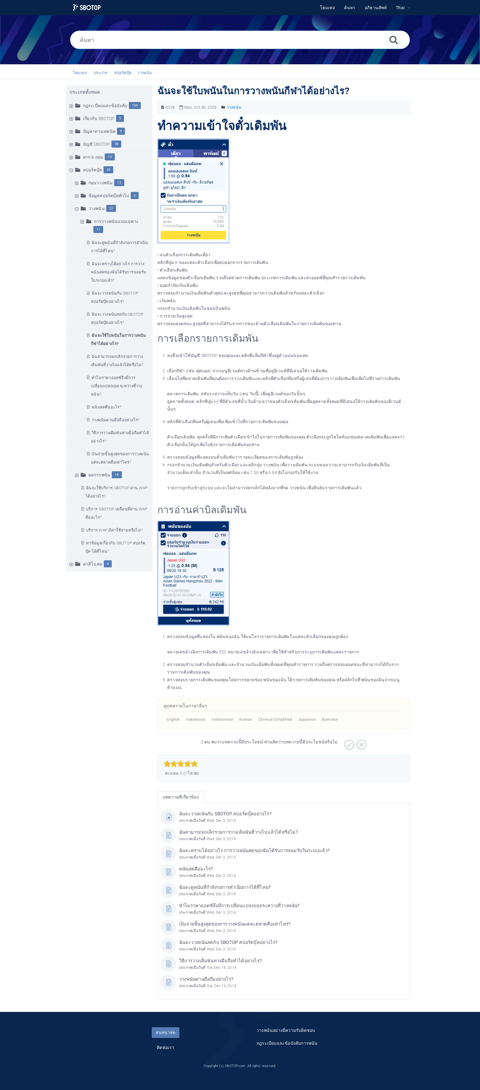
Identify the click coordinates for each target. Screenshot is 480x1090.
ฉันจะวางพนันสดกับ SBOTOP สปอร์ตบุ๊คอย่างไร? (228, 942)
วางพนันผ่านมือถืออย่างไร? (116, 420)
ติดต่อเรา (165, 1047)
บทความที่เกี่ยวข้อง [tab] (181, 797)
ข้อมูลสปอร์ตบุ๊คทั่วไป (108, 195)
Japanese (307, 719)
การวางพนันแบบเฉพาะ (116, 221)
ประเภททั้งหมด (84, 92)
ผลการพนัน (99, 474)
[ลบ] (360, 742)
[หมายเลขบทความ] (163, 107)
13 (119, 183)
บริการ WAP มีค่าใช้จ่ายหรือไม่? (114, 530)
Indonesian (195, 719)
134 (135, 105)
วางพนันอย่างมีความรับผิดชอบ (286, 1030)
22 (111, 208)
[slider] (181, 764)
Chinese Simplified (275, 719)
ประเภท (100, 72)
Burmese (330, 719)
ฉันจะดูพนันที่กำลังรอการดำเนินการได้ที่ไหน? (225, 887)
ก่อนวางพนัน (100, 182)
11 (98, 229)
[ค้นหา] (240, 40)
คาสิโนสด (92, 564)
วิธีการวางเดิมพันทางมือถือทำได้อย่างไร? (220, 961)
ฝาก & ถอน (93, 157)
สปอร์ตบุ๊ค (123, 72)
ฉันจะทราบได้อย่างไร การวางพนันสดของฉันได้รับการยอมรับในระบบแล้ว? (118, 272)
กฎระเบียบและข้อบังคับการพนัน (287, 1043)
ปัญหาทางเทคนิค (99, 131)
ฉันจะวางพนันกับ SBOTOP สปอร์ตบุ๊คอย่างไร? (225, 814)
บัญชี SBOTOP (96, 144)
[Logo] (86, 8)
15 (109, 157)
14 (116, 475)
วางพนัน (144, 72)
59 (108, 170)
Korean (245, 719)
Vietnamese (222, 719)
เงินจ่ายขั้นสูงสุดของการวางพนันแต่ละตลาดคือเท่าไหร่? (235, 924)
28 (116, 144)
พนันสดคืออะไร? (106, 407)
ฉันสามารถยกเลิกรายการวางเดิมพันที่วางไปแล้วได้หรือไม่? (238, 832)
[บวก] (348, 742)
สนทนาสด (165, 1032)
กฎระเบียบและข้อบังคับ (105, 105)
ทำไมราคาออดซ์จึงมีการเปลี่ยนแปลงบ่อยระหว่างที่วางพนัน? (116, 386)
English (173, 719)
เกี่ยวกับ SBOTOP (99, 118)
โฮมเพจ (80, 72)
